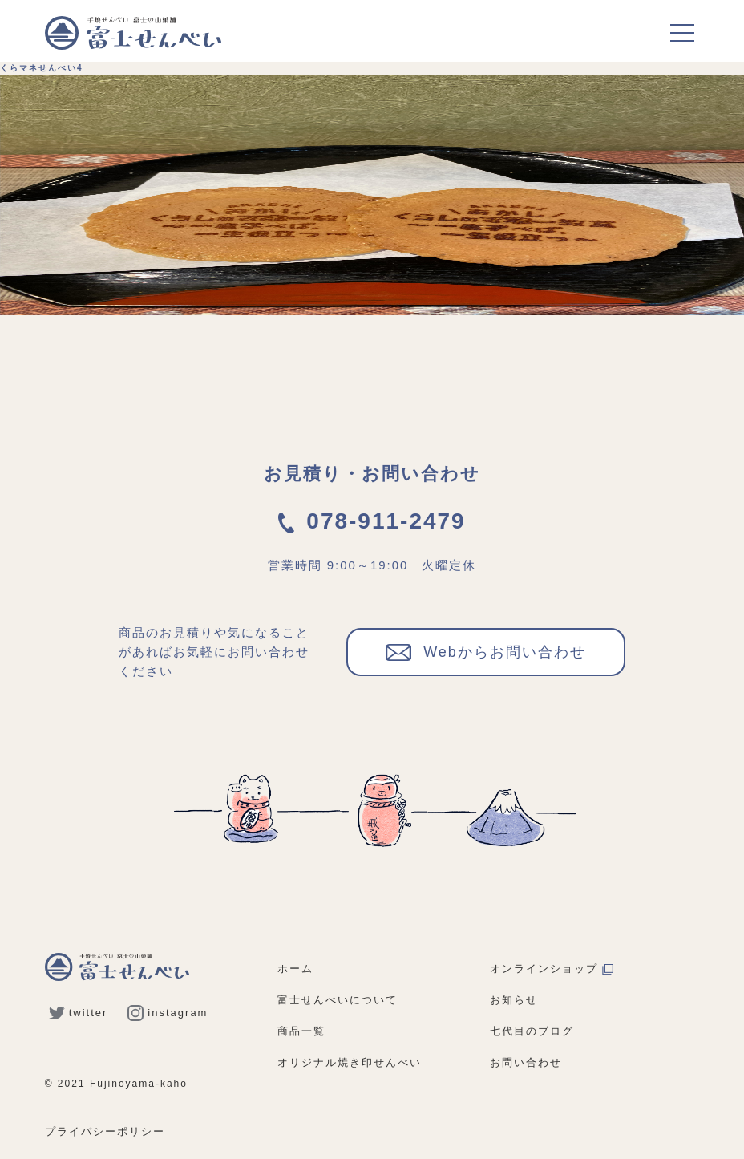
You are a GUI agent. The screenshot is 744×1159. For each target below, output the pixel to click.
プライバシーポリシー (105, 1131)
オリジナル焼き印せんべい (349, 1062)
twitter (78, 1013)
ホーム (295, 968)
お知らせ (514, 1000)
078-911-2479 (371, 521)
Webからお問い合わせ (486, 651)
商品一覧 (301, 1031)
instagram (167, 1013)
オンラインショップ (551, 968)
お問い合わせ (526, 1062)
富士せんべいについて (337, 1000)
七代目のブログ (532, 1031)
